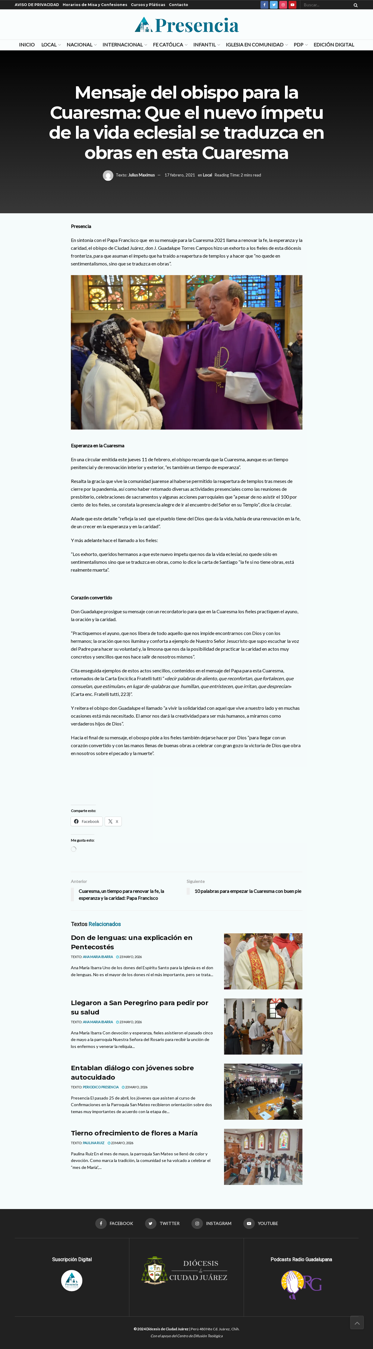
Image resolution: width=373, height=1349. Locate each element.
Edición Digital (334, 44)
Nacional (79, 44)
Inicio (27, 44)
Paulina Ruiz (93, 1143)
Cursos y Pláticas (148, 4)
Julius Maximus (141, 175)
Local (48, 44)
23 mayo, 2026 (129, 957)
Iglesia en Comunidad (254, 44)
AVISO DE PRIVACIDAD (37, 4)
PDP (298, 44)
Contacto (178, 4)
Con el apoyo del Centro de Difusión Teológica (186, 1336)
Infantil (204, 44)
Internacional (123, 44)
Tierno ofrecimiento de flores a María (134, 1133)
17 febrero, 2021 (180, 175)
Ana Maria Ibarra (98, 957)
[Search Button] (355, 4)
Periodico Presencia (101, 1087)
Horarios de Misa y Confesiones (95, 4)
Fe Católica (168, 44)
